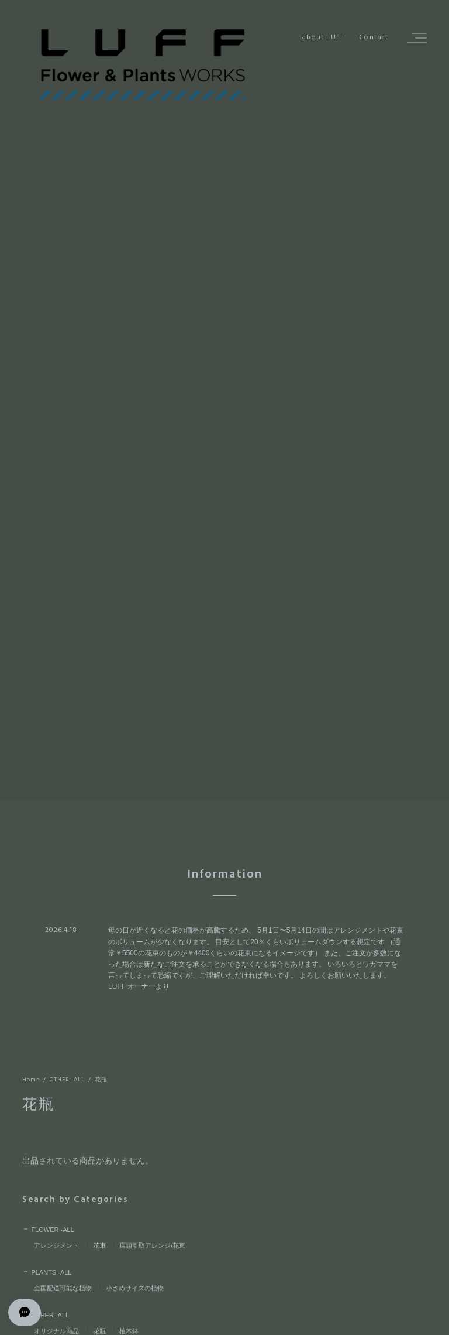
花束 (99, 1245)
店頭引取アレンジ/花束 (152, 1245)
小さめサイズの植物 (135, 1288)
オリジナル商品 (56, 1330)
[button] (415, 38)
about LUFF (323, 38)
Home (31, 1079)
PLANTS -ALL (51, 1272)
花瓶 (99, 1330)
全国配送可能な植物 (63, 1288)
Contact (373, 38)
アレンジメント (56, 1245)
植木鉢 (129, 1330)
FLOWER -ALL (52, 1229)
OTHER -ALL (67, 1079)
